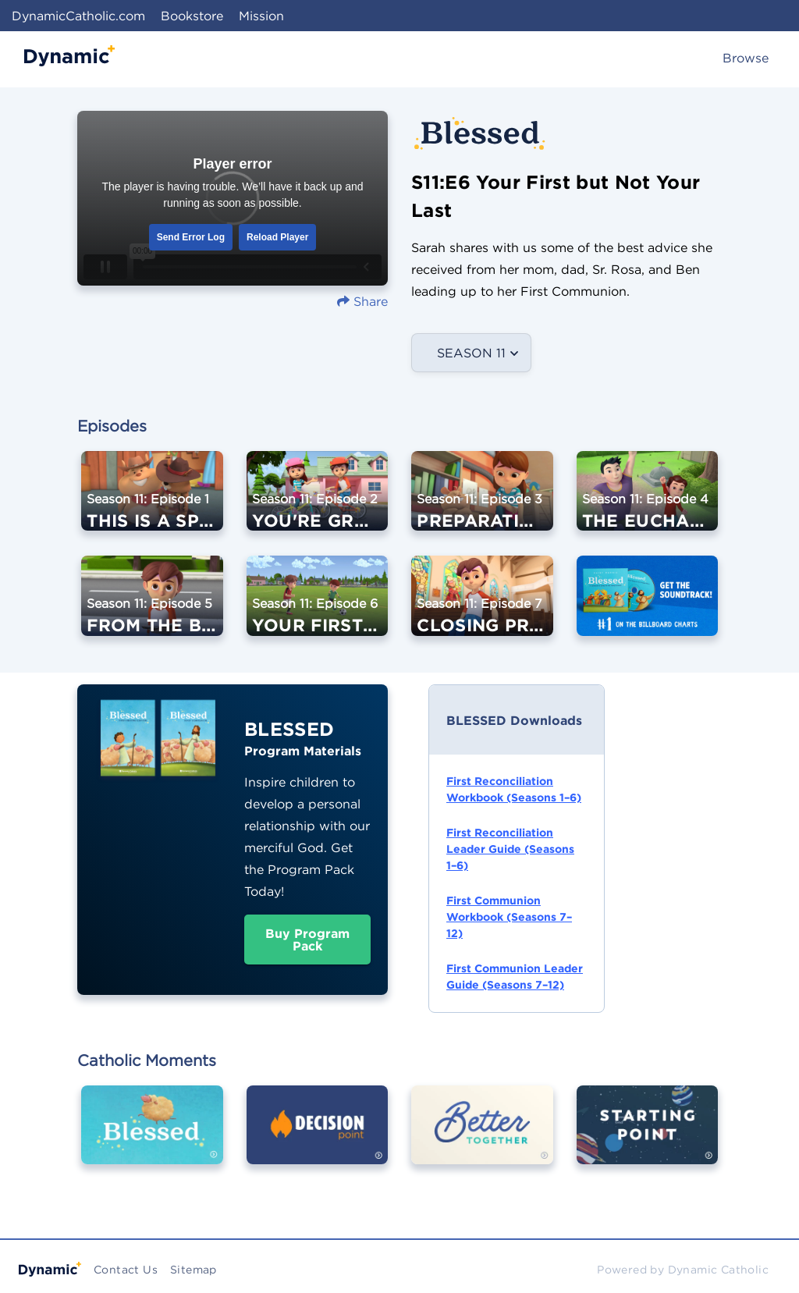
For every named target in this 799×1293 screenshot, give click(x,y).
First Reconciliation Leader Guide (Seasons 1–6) (510, 849)
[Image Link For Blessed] (152, 1135)
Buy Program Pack (307, 939)
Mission (261, 15)
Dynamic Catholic (718, 1270)
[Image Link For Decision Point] (318, 1135)
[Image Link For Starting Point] (648, 1135)
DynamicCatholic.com (78, 15)
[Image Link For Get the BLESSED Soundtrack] (648, 607)
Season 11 (471, 353)
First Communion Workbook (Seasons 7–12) (509, 916)
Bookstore (192, 15)
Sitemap (193, 1270)
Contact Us (126, 1270)
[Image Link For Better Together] (482, 1135)
